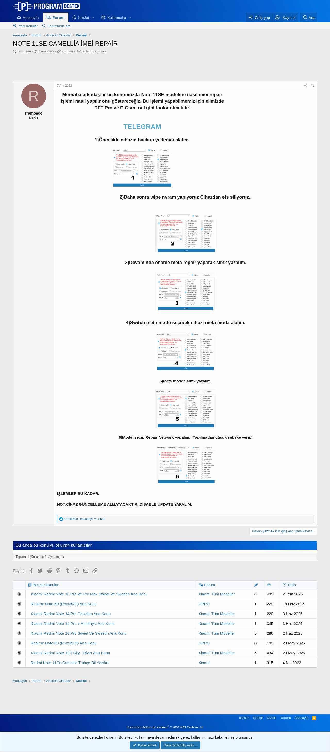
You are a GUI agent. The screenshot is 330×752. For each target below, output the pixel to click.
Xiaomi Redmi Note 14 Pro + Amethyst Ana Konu (73, 623)
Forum (59, 17)
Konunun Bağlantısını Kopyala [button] (83, 51)
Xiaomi (204, 662)
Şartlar (258, 718)
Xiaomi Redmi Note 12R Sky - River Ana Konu (70, 653)
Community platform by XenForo (165, 727)
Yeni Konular (28, 26)
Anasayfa (31, 17)
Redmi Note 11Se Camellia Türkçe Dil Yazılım (70, 662)
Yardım (285, 718)
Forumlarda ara (59, 26)
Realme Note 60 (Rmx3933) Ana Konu (64, 604)
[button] (93, 17)
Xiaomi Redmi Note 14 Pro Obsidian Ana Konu (71, 613)
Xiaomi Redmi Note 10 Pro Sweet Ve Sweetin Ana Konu (79, 633)
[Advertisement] (165, 67)
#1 (312, 85)
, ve (84, 519)
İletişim (244, 718)
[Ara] (308, 17)
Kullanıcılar (116, 17)
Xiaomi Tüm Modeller (217, 594)
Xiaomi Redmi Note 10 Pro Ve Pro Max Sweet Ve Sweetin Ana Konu (89, 594)
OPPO (204, 604)
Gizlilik (272, 718)
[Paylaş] (306, 86)
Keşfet (83, 17)
